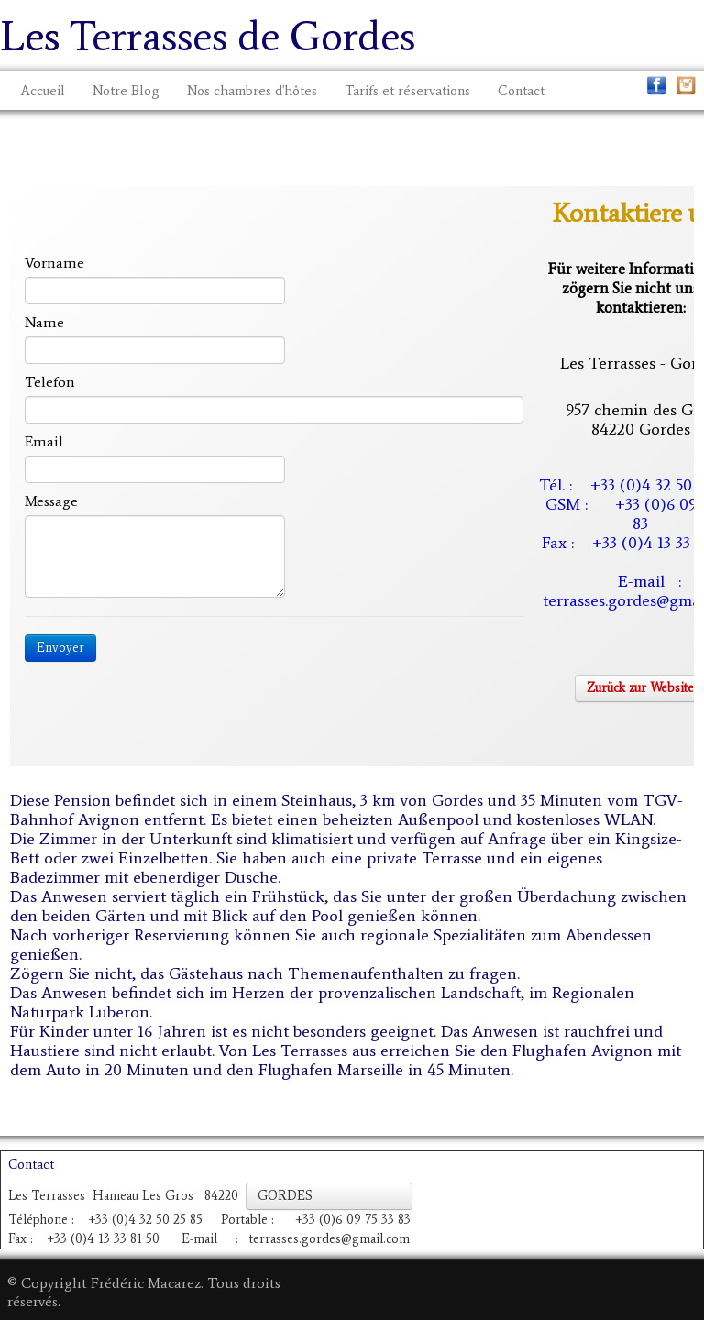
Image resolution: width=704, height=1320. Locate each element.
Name (44, 322)
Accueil (43, 90)
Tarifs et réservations (407, 90)
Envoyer (60, 647)
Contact (521, 90)
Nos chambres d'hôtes (252, 90)
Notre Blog (126, 90)
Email (44, 441)
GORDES (329, 1196)
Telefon (50, 381)
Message (51, 501)
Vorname (54, 262)
